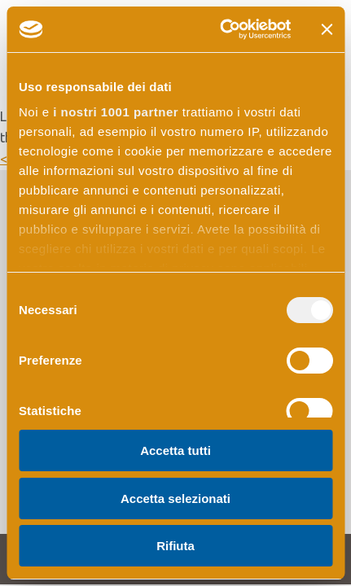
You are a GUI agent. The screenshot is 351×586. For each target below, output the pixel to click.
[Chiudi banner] (326, 29)
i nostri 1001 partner (115, 112)
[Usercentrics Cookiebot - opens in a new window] (221, 29)
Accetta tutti (175, 450)
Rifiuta (175, 546)
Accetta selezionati (175, 498)
